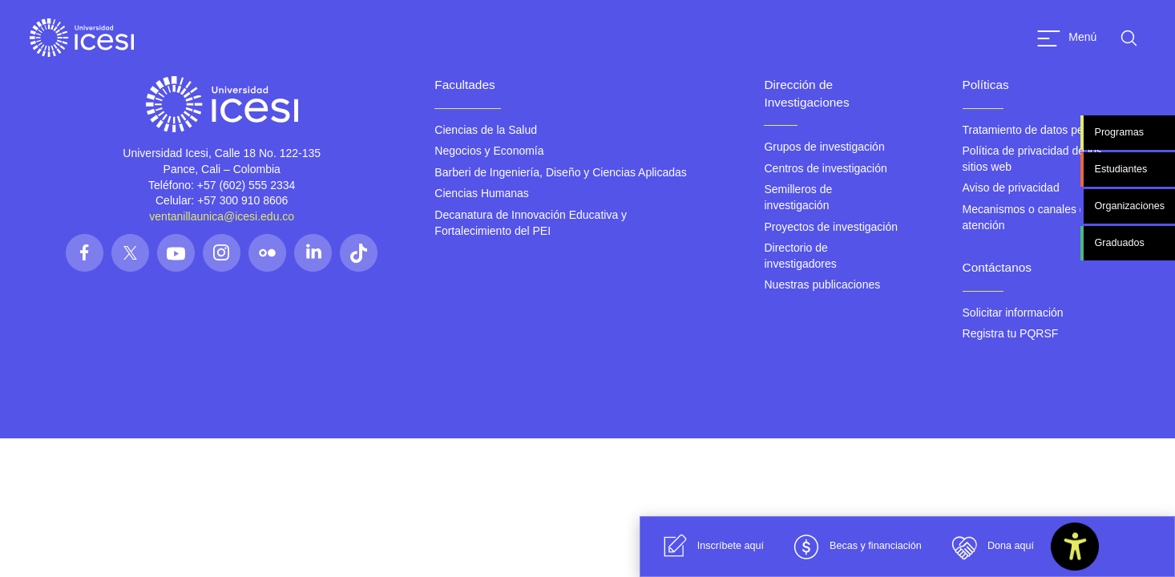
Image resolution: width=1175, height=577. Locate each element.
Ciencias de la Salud (485, 129)
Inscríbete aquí (710, 546)
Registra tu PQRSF (1011, 333)
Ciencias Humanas (481, 193)
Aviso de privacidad (1011, 187)
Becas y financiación (855, 546)
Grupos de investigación (824, 146)
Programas (1119, 132)
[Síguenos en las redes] (84, 253)
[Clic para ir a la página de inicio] (82, 38)
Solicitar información (1013, 312)
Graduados (1119, 242)
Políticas (986, 84)
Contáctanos (997, 267)
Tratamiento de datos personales (1044, 129)
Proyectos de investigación (831, 226)
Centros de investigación (825, 168)
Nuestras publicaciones (822, 284)
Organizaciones (1129, 206)
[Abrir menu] (1066, 38)
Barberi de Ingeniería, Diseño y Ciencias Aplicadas (560, 172)
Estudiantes (1120, 169)
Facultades (464, 84)
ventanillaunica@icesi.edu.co (221, 216)
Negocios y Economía (488, 150)
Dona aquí (990, 546)
